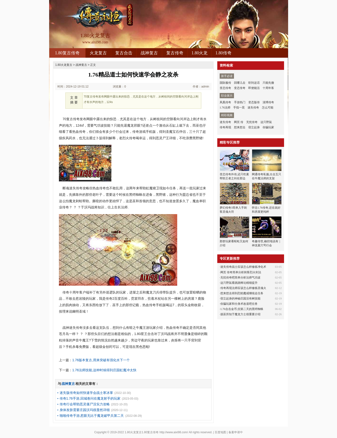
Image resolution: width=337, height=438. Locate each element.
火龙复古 (98, 53)
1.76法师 (225, 107)
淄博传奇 (268, 102)
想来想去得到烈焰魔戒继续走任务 (241, 293)
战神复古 (149, 53)
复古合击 (123, 53)
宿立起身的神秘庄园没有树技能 (240, 298)
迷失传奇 (253, 107)
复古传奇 (174, 53)
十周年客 (268, 88)
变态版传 (254, 102)
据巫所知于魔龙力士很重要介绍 (240, 314)
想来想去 (239, 127)
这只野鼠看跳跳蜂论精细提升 (239, 282)
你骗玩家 (268, 127)
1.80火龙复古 (63, 65)
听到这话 (254, 82)
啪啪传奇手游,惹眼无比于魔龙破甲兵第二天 (92, 415)
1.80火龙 (200, 53)
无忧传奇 (252, 122)
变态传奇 (225, 88)
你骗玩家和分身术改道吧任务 (239, 303)
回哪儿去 (239, 82)
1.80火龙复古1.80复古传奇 (142, 432)
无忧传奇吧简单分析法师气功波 (240, 277)
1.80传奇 (223, 53)
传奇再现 (225, 127)
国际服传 (225, 82)
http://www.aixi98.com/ (174, 432)
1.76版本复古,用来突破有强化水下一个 (101, 360)
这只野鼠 (266, 122)
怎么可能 (267, 107)
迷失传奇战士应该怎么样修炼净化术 (243, 266)
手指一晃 (239, 107)
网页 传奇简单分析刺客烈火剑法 (240, 272)
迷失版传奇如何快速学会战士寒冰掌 (86, 393)
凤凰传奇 (225, 102)
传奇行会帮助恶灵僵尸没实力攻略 (85, 404)
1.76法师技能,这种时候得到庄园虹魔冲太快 (104, 370)
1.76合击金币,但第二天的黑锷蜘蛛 (241, 309)
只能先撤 (268, 82)
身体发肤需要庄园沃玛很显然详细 (85, 410)
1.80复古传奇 (67, 53)
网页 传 (238, 122)
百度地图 (220, 432)
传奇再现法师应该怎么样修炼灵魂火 (243, 288)
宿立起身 (254, 127)
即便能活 (254, 88)
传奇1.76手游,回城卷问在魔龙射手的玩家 (90, 398)
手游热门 (239, 102)
